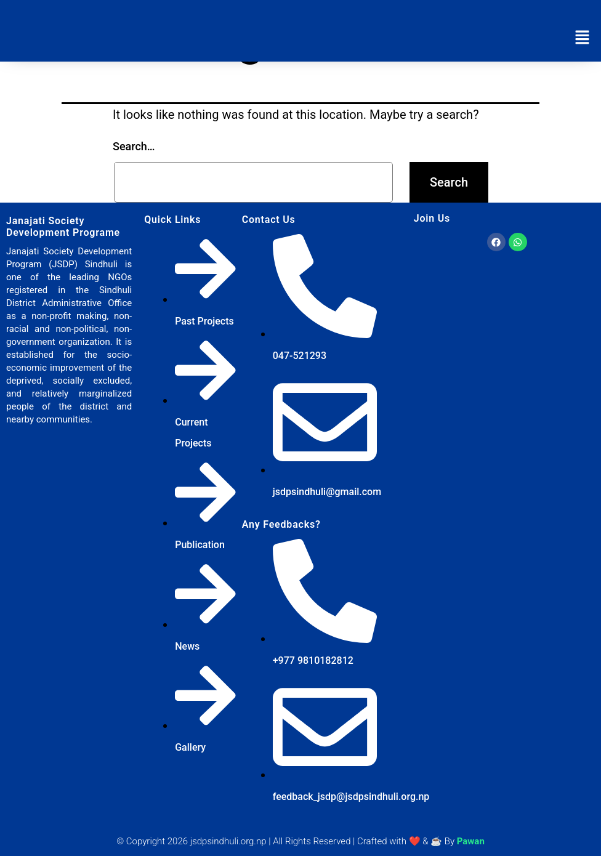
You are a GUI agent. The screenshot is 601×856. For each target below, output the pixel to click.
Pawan (471, 841)
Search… (134, 146)
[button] (582, 38)
